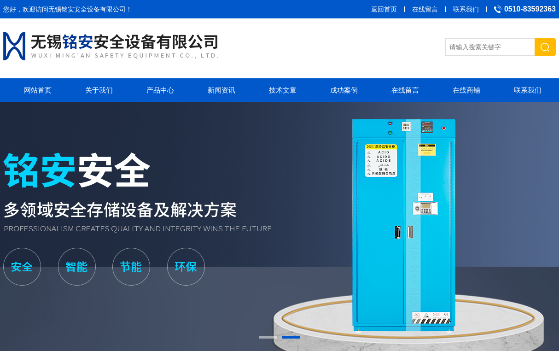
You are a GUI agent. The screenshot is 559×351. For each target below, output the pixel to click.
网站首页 (38, 90)
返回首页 (384, 9)
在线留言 (425, 9)
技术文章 (283, 90)
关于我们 (99, 90)
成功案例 (344, 90)
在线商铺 (466, 90)
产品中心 (160, 90)
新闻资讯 (221, 90)
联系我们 (466, 9)
